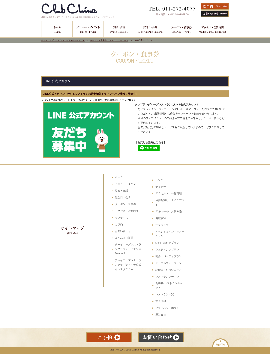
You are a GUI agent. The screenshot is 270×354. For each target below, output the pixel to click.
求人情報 (160, 301)
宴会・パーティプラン (168, 256)
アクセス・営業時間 (127, 210)
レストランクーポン (167, 276)
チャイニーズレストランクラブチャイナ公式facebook (128, 249)
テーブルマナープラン (168, 263)
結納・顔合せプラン (167, 242)
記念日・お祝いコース (168, 269)
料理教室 (160, 218)
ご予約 (119, 224)
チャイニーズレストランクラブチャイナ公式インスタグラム (128, 265)
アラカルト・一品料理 (168, 193)
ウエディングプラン (167, 249)
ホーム (119, 177)
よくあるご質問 (124, 237)
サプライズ (121, 217)
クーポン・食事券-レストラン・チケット (109, 40)
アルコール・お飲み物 (168, 211)
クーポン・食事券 (125, 204)
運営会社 (160, 314)
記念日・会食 (123, 197)
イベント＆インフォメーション (169, 234)
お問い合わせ (123, 231)
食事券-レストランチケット (169, 285)
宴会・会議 (121, 190)
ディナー (160, 186)
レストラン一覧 (164, 294)
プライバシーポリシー (168, 307)
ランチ (159, 180)
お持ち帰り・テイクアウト (169, 202)
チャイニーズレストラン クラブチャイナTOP (63, 40)
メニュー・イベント (127, 183)
